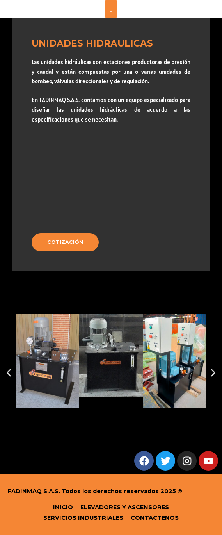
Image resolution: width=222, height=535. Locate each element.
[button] (9, 373)
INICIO (63, 507)
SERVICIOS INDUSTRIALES (83, 517)
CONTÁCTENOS (155, 517)
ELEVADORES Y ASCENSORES (124, 507)
